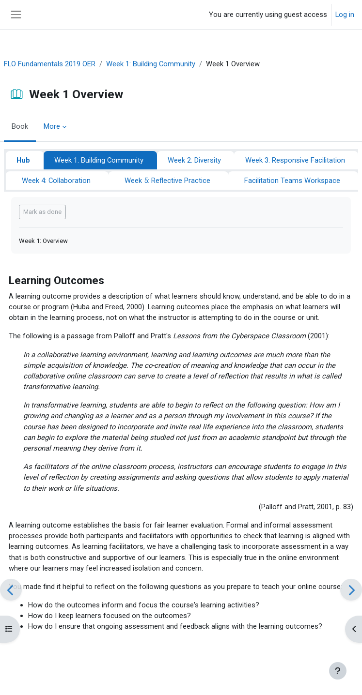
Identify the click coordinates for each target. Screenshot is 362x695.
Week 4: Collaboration (56, 180)
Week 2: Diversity (194, 160)
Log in (344, 14)
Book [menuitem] (20, 126)
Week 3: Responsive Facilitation (295, 160)
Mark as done (42, 211)
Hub (23, 160)
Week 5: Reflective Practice (167, 180)
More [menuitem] (52, 126)
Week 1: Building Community (150, 64)
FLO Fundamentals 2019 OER (49, 64)
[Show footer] (337, 671)
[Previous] (11, 590)
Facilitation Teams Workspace (292, 180)
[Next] (351, 590)
